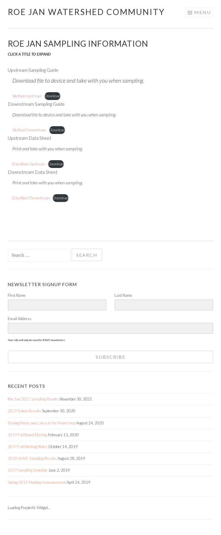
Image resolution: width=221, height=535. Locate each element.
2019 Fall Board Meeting (27, 434)
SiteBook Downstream (29, 130)
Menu (202, 12)
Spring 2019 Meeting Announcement (37, 482)
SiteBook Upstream (27, 96)
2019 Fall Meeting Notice (27, 446)
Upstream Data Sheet (29, 138)
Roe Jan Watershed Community (86, 12)
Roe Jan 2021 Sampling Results (33, 399)
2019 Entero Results (24, 411)
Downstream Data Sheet (33, 172)
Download (52, 96)
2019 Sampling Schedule (27, 470)
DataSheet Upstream (28, 164)
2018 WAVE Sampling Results (32, 458)
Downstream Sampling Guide (36, 104)
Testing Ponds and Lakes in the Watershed (41, 423)
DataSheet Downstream (31, 198)
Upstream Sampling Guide (33, 70)
